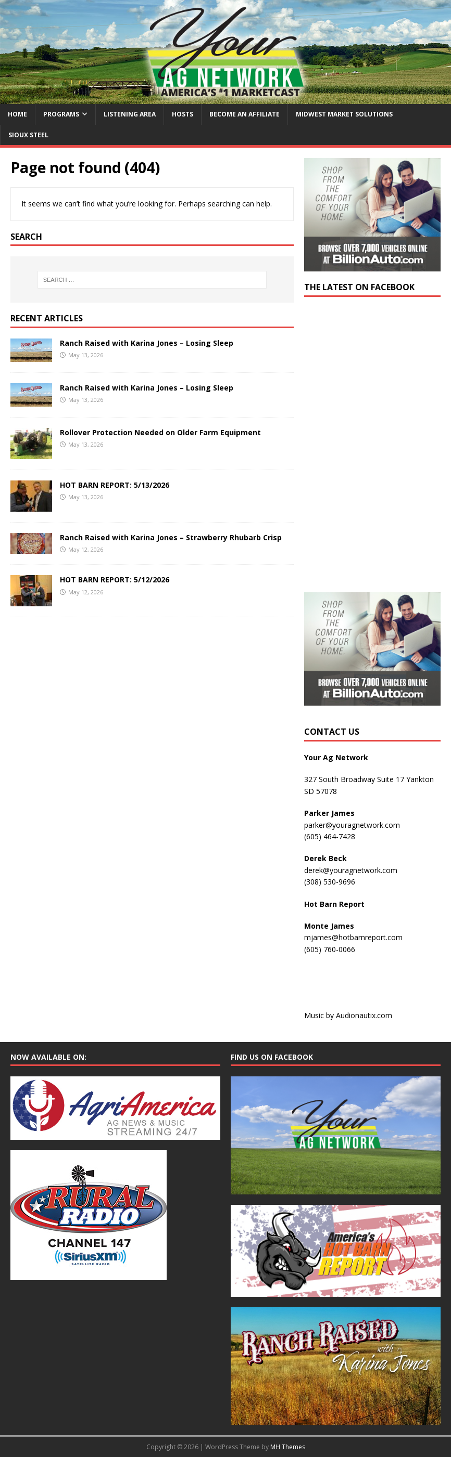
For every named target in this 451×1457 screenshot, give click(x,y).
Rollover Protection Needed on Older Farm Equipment (160, 432)
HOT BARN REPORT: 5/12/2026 (114, 579)
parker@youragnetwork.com (352, 825)
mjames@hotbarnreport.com (353, 937)
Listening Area (130, 114)
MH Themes (287, 1446)
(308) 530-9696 (329, 882)
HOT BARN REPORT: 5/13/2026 (114, 485)
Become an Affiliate (244, 114)
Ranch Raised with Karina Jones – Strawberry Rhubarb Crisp (171, 537)
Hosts (182, 114)
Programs (61, 114)
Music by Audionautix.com (348, 1015)
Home (17, 114)
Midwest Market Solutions (344, 114)
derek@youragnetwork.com (350, 870)
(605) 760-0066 (329, 949)
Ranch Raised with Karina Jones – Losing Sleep (146, 343)
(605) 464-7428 (329, 836)
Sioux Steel (28, 135)
